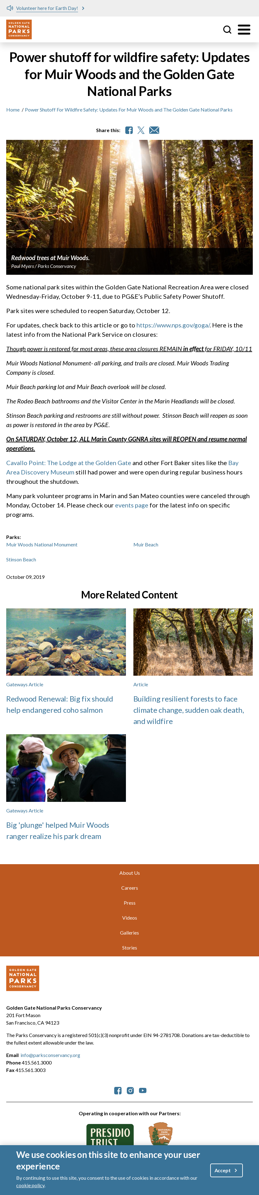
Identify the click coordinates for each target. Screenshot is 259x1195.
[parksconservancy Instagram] (130, 1090)
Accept (223, 1170)
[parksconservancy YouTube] (142, 1090)
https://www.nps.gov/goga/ (173, 325)
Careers (129, 888)
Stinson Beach (21, 559)
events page (131, 505)
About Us (129, 873)
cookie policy (30, 1185)
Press (130, 903)
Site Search (227, 30)
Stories (129, 947)
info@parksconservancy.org (50, 1055)
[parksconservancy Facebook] (118, 1090)
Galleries (129, 933)
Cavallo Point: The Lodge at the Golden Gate (68, 462)
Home (13, 109)
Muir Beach (145, 544)
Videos (129, 918)
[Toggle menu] (244, 29)
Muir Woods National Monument (41, 544)
